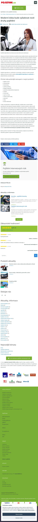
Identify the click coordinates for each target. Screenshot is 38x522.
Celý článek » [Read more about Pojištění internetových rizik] (13, 216)
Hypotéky (2, 310)
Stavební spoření (4, 333)
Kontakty (4, 482)
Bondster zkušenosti (5, 352)
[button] (35, 2)
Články (4, 14)
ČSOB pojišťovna (6, 420)
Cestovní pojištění (4, 303)
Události (2, 335)
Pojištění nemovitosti (6, 394)
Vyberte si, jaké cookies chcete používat (26, 510)
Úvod (1, 14)
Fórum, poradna (5, 446)
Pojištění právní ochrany (5, 323)
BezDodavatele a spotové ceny (7, 351)
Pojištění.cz (3, 326)
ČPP (3, 436)
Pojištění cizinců (4, 316)
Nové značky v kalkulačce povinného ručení (19, 272)
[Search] (35, 255)
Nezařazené (3, 313)
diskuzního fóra (8, 186)
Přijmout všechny (19, 514)
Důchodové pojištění (5, 306)
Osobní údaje (5, 454)
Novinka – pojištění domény (19, 196)
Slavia (3, 418)
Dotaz (2, 347)
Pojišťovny (3, 328)
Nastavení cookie (19, 517)
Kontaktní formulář (6, 484)
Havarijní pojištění (4, 308)
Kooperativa (5, 424)
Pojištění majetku (4, 320)
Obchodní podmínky (6, 452)
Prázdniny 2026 (13, 281)
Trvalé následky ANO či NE (6, 354)
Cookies (4, 455)
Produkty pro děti (4, 331)
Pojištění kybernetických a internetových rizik (12, 409)
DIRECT (4, 422)
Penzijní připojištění (4, 315)
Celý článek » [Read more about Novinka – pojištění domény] (13, 204)
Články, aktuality (5, 447)
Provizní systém (5, 466)
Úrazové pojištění (4, 336)
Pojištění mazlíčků (6, 405)
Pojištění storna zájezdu (7, 402)
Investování (3, 311)
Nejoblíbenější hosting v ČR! (12, 473)
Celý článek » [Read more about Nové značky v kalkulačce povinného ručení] (11, 274)
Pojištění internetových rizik (19, 206)
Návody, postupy (6, 449)
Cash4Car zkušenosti (5, 349)
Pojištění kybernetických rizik (11, 14)
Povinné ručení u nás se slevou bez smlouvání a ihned (22, 264)
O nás (3, 481)
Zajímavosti (25, 24)
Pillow (3, 434)
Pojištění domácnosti (6, 392)
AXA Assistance (6, 416)
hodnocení (9, 229)
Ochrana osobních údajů (13, 494)
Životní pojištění (4, 340)
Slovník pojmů (5, 450)
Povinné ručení (3, 330)
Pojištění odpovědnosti (5, 321)
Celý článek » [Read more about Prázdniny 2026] (11, 282)
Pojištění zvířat (3, 325)
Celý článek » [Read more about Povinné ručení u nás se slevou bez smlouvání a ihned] (11, 265)
